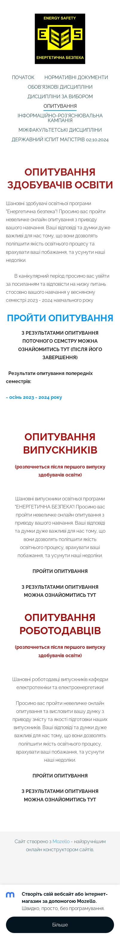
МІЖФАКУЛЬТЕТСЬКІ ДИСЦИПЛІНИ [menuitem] (60, 130)
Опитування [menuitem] (60, 106)
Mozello (61, 841)
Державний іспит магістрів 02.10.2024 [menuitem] (60, 139)
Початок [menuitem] (23, 77)
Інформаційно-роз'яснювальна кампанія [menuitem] (60, 118)
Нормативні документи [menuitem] (76, 77)
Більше (60, 925)
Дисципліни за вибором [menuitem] (60, 96)
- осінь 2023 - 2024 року (34, 397)
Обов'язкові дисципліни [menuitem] (60, 87)
